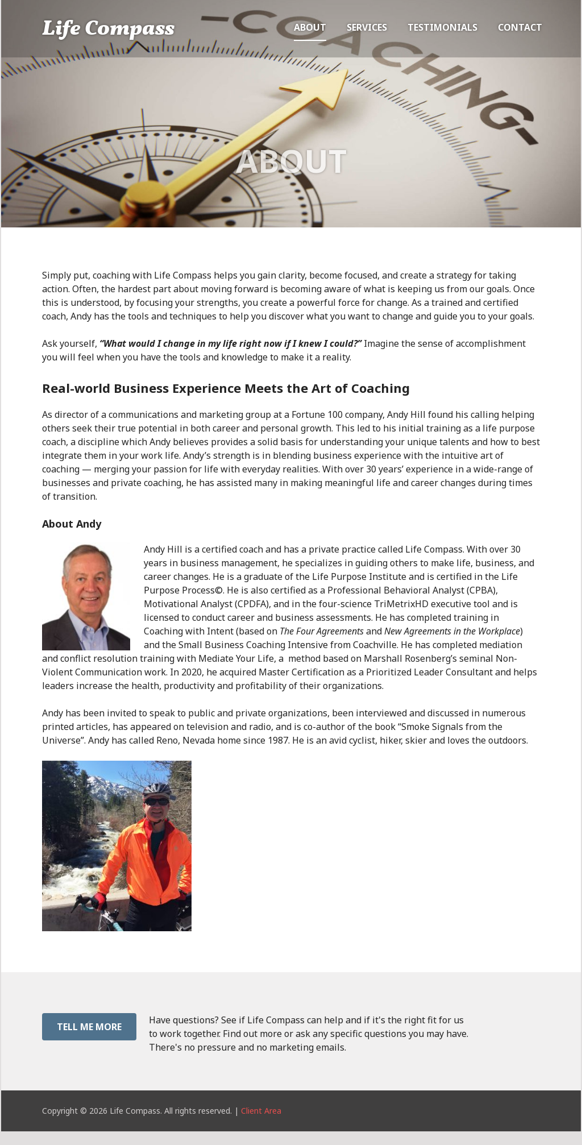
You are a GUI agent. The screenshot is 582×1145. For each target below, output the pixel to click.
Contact (520, 27)
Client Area (261, 1110)
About (310, 27)
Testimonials (442, 27)
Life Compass (108, 29)
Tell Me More (89, 1026)
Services (367, 27)
